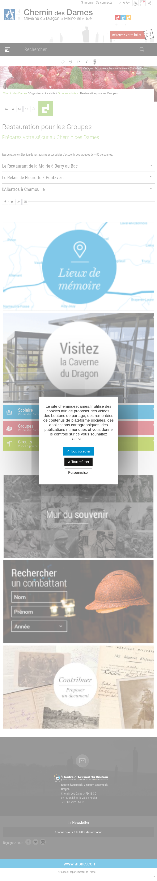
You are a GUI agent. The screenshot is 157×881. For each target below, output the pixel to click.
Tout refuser (78, 461)
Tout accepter (78, 451)
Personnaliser (78, 472)
